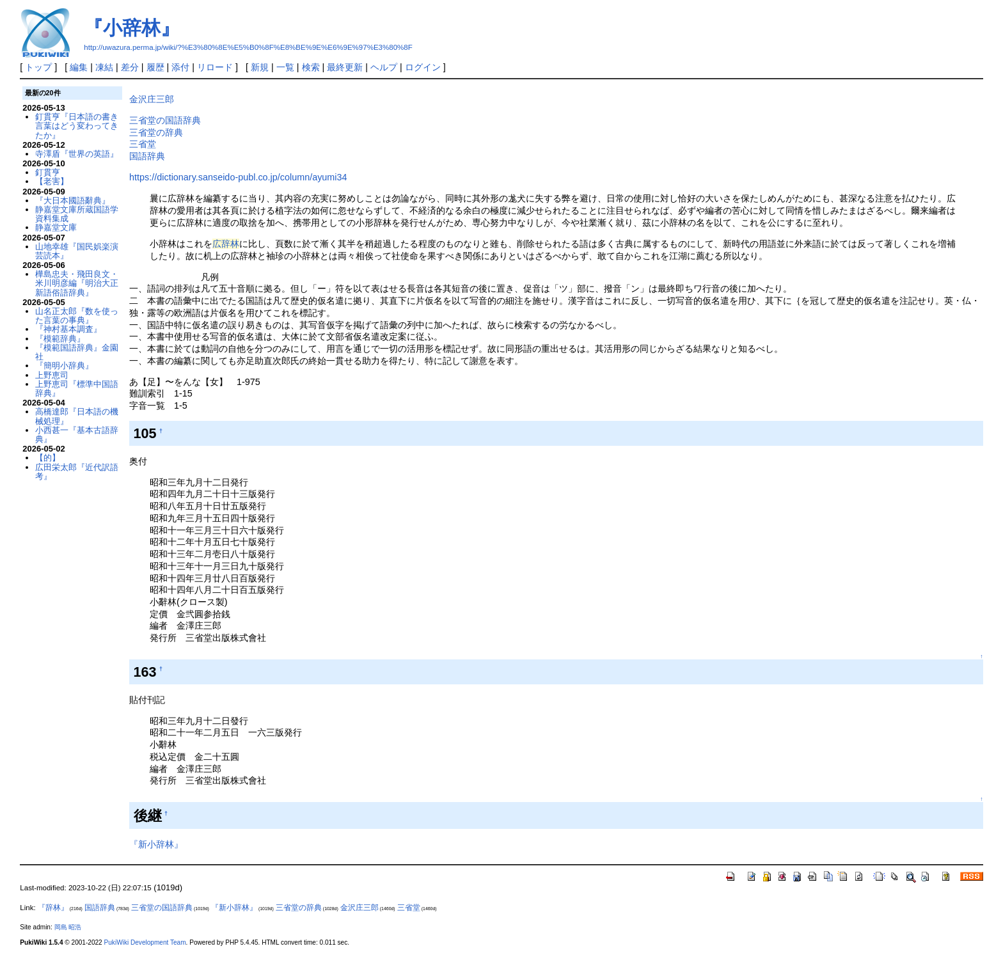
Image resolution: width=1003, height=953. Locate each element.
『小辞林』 (132, 27)
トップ (38, 67)
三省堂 (142, 144)
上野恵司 (51, 375)
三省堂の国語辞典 (165, 120)
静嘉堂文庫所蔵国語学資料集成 (76, 214)
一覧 (285, 67)
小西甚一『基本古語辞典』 (76, 434)
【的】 (47, 457)
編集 (79, 67)
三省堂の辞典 (156, 132)
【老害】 (51, 181)
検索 (311, 67)
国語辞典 (147, 156)
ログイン (423, 67)
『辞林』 (53, 907)
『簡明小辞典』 (64, 365)
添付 (180, 67)
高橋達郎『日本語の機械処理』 (76, 416)
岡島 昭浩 (68, 927)
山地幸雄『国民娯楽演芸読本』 (76, 251)
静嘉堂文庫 (56, 227)
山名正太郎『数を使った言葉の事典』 (76, 315)
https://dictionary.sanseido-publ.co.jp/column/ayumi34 (238, 177)
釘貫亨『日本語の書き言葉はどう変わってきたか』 (76, 126)
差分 (130, 67)
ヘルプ (383, 67)
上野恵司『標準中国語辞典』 (76, 388)
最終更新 (345, 67)
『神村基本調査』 (68, 329)
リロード (215, 67)
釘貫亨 (47, 172)
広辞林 (225, 244)
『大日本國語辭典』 (72, 200)
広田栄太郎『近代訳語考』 (76, 471)
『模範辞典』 (60, 338)
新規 (260, 67)
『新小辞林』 (156, 844)
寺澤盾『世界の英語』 (76, 154)
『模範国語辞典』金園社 (76, 352)
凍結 (104, 67)
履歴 (155, 67)
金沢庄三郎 (151, 99)
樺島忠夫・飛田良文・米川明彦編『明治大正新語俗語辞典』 (76, 283)
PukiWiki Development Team (145, 942)
